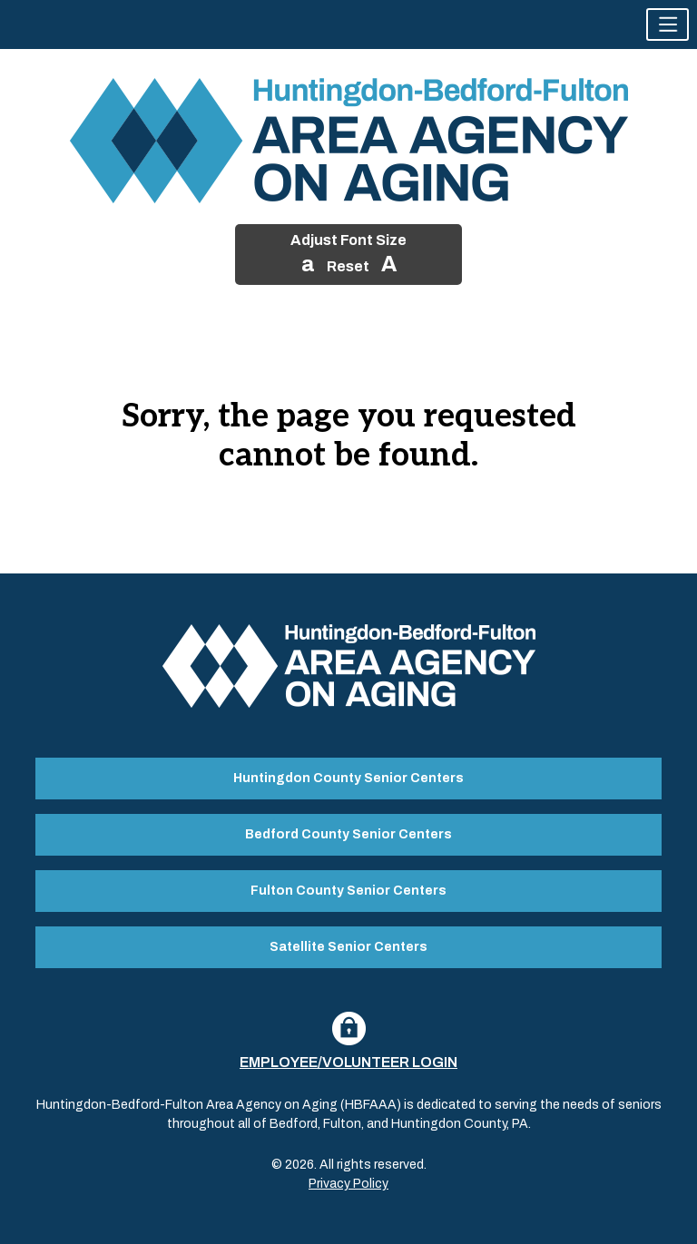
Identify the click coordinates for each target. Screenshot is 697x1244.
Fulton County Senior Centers (348, 890)
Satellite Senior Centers (348, 947)
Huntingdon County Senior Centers (348, 778)
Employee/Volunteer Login (348, 1062)
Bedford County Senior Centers (348, 834)
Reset (348, 266)
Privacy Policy (348, 1183)
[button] (667, 24)
